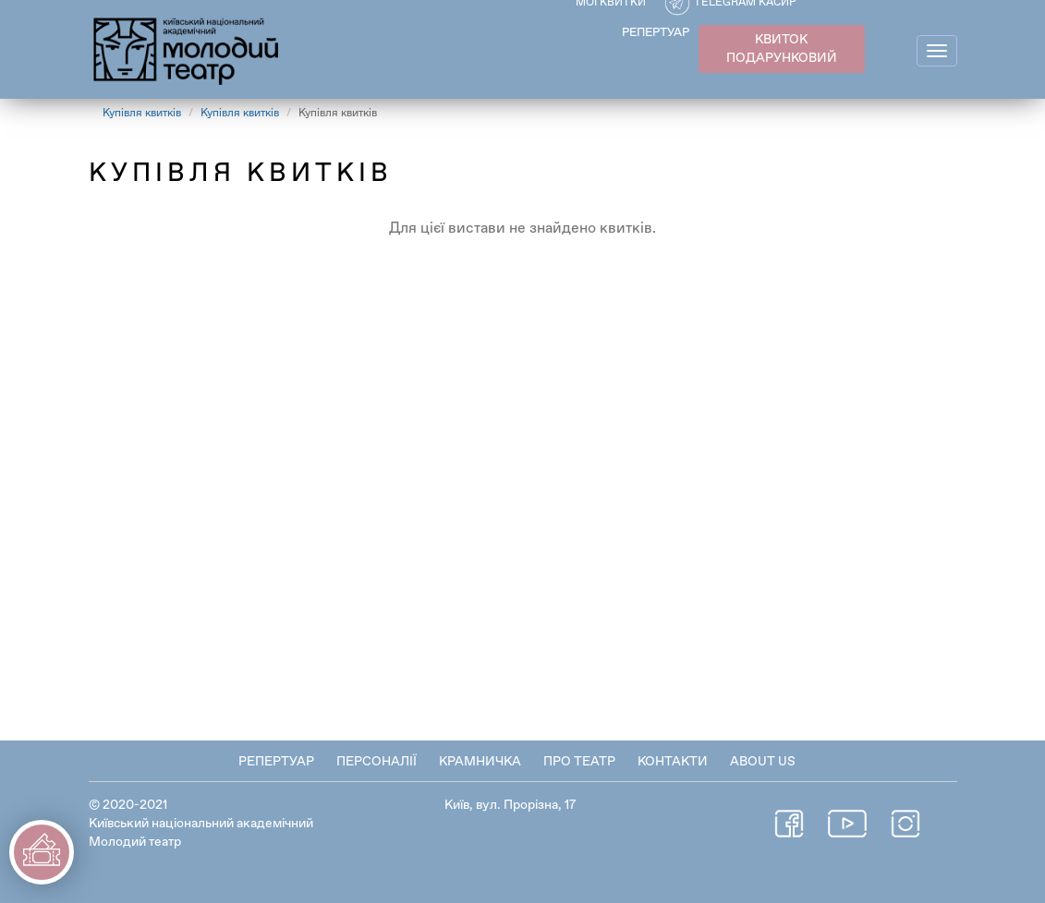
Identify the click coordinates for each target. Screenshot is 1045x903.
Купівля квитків (142, 113)
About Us (763, 761)
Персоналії (376, 761)
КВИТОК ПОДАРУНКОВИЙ (781, 49)
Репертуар (276, 761)
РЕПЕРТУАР (655, 33)
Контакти (673, 761)
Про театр (579, 761)
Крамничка (480, 761)
